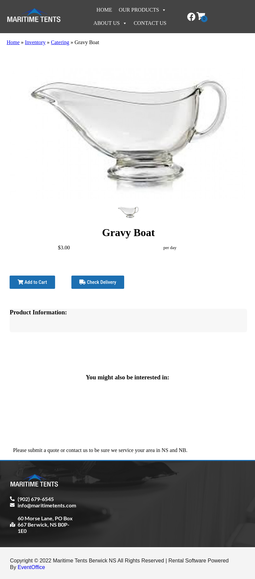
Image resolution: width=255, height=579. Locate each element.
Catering (60, 42)
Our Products (142, 10)
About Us (110, 23)
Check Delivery (97, 282)
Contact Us (150, 23)
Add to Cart (32, 282)
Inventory (35, 42)
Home (104, 10)
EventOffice (31, 567)
